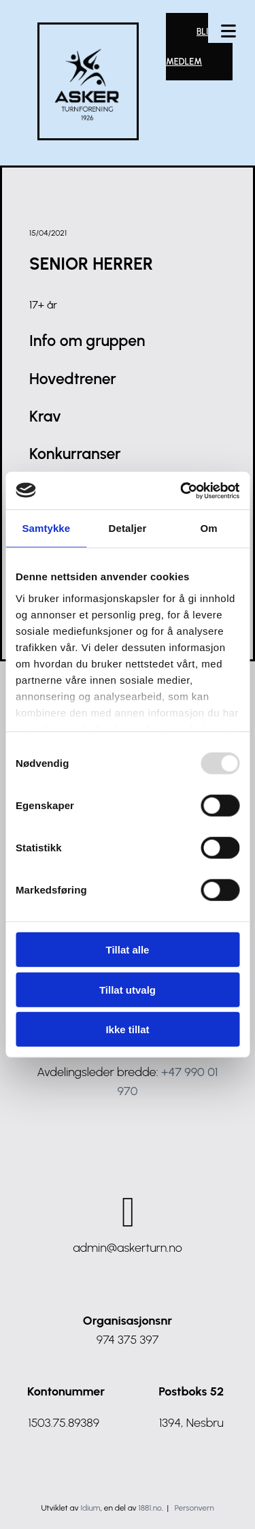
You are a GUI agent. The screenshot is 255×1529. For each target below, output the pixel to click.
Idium (91, 1508)
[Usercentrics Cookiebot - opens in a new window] (181, 490)
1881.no (150, 1508)
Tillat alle (128, 950)
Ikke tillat (127, 1029)
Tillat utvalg (127, 989)
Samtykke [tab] (46, 528)
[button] (228, 32)
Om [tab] (209, 528)
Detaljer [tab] (128, 528)
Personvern (194, 1508)
